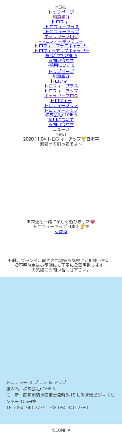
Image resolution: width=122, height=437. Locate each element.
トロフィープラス (61, 86)
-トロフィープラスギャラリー (61, 46)
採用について (61, 119)
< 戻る (61, 231)
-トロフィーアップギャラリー (61, 50)
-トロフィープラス (61, 26)
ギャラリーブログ (61, 36)
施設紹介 (61, 17)
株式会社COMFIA (61, 55)
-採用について (61, 65)
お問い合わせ (61, 60)
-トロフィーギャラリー (61, 41)
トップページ (61, 12)
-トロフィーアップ (61, 31)
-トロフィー (61, 22)
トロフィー (61, 81)
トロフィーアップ (61, 91)
